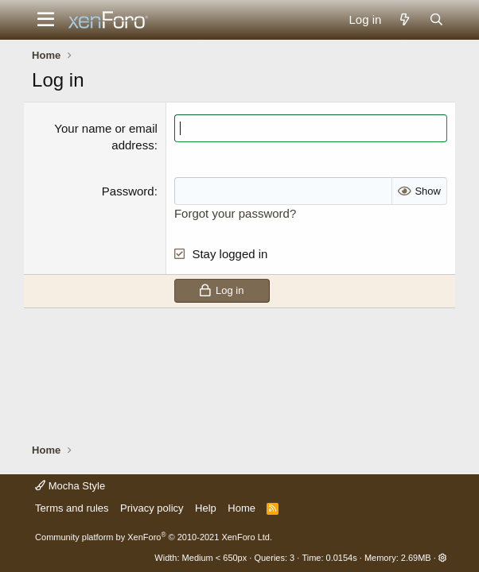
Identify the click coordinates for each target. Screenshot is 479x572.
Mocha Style (70, 486)
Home (241, 508)
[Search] (436, 19)
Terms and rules (71, 508)
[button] (45, 20)
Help (205, 508)
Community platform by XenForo (153, 537)
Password (128, 191)
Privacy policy (151, 508)
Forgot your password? (235, 213)
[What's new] (404, 19)
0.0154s (341, 557)
